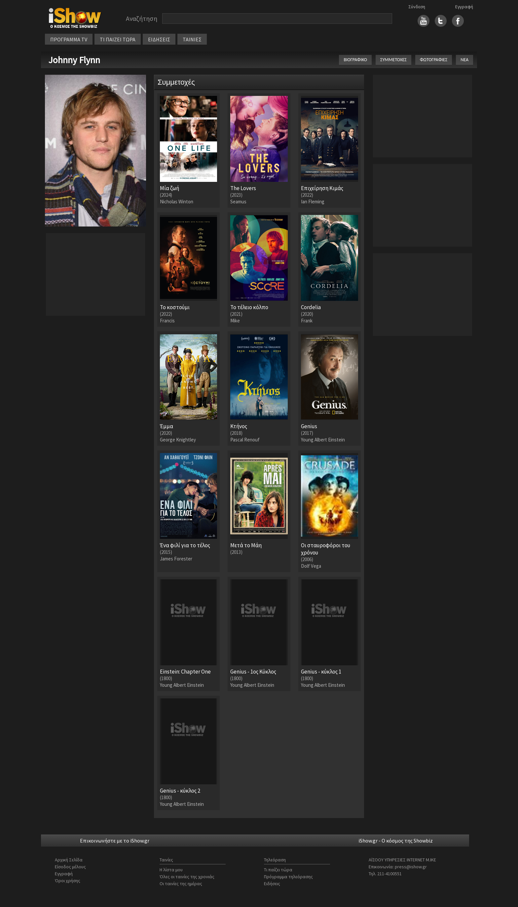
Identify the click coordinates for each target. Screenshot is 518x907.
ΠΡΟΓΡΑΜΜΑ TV (68, 39)
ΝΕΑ (464, 59)
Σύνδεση (416, 7)
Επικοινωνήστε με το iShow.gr (114, 840)
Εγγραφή (464, 7)
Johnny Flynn (74, 60)
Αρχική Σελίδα (69, 860)
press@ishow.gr (411, 867)
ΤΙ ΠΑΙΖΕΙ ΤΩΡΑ (117, 39)
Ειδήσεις (272, 883)
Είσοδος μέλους (70, 867)
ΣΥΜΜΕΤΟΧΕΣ (393, 59)
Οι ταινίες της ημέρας (181, 883)
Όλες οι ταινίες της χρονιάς (187, 877)
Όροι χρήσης (67, 881)
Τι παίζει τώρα (278, 870)
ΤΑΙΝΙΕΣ (192, 39)
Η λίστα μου (171, 870)
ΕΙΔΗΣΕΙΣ (159, 39)
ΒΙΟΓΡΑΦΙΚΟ (355, 59)
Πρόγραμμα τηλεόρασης (288, 877)
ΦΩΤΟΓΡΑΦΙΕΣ (433, 59)
